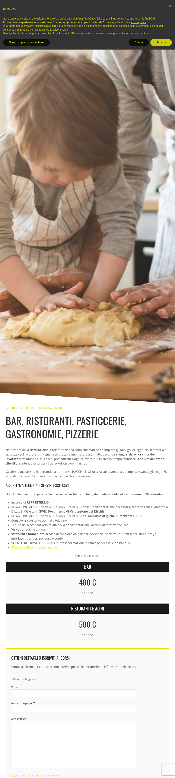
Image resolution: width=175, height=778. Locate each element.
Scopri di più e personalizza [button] (26, 42)
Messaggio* (18, 719)
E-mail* (16, 687)
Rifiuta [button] (139, 42)
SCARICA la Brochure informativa (34, 547)
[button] (170, 6)
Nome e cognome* (23, 703)
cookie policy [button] (138, 22)
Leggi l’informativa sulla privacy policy (35, 775)
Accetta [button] (161, 42)
